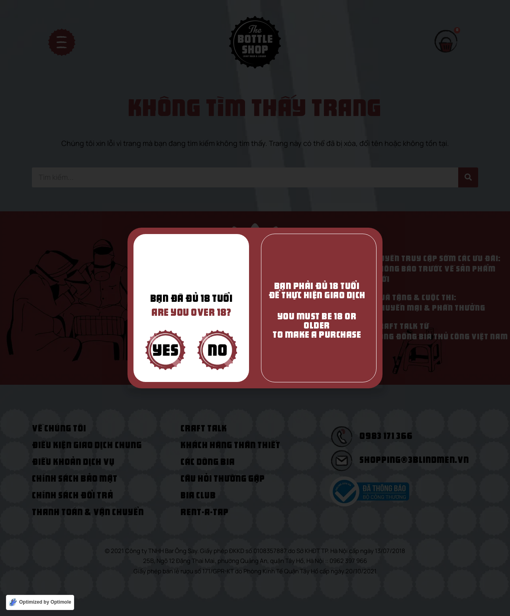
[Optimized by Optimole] (40, 602)
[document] (255, 308)
